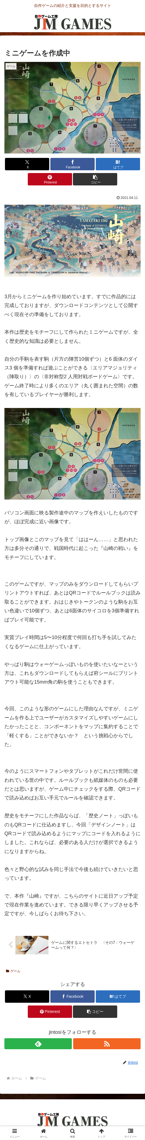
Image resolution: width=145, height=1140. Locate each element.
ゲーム (13, 971)
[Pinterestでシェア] (50, 179)
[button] (95, 179)
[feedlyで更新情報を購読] (38, 1043)
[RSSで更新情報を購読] (107, 1043)
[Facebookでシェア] (72, 164)
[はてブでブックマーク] (118, 164)
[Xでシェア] (27, 164)
